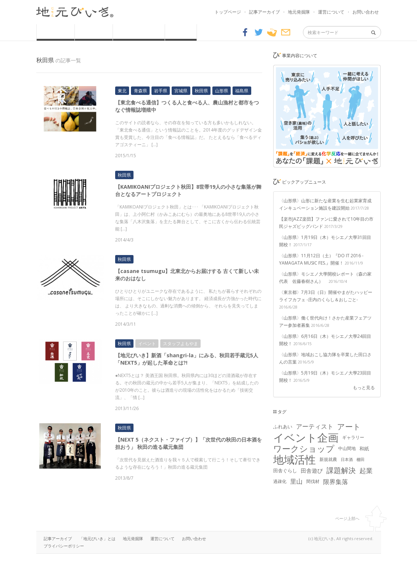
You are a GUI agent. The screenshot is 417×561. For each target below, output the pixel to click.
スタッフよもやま (180, 343)
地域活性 (294, 459)
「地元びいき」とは (97, 538)
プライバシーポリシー (64, 546)
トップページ (228, 12)
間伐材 (312, 481)
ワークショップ (303, 448)
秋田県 (201, 91)
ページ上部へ (347, 518)
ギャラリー (353, 437)
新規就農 (328, 459)
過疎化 (279, 481)
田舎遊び (312, 470)
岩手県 (160, 91)
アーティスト (314, 426)
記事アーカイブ (264, 12)
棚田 (360, 459)
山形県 (221, 91)
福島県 (241, 91)
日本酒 (347, 459)
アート (349, 426)
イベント (147, 343)
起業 (366, 470)
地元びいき (74, 12)
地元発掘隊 (299, 12)
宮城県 (180, 91)
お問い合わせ (365, 12)
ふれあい (282, 426)
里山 (296, 481)
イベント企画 (306, 437)
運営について (331, 12)
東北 (122, 91)
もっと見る (364, 387)
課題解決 (341, 470)
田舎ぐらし (285, 470)
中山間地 (347, 448)
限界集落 (335, 481)
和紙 (364, 448)
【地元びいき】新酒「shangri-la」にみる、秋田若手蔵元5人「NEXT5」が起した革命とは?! (186, 359)
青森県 (140, 91)
